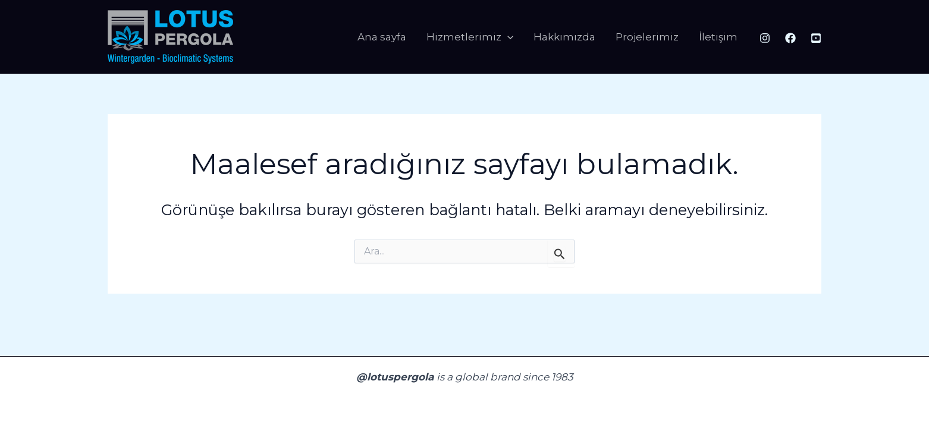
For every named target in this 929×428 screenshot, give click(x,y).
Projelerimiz (647, 37)
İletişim (718, 37)
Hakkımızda (564, 37)
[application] (507, 37)
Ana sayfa (381, 37)
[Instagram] (764, 38)
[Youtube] (816, 38)
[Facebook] (790, 38)
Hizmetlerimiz (469, 37)
